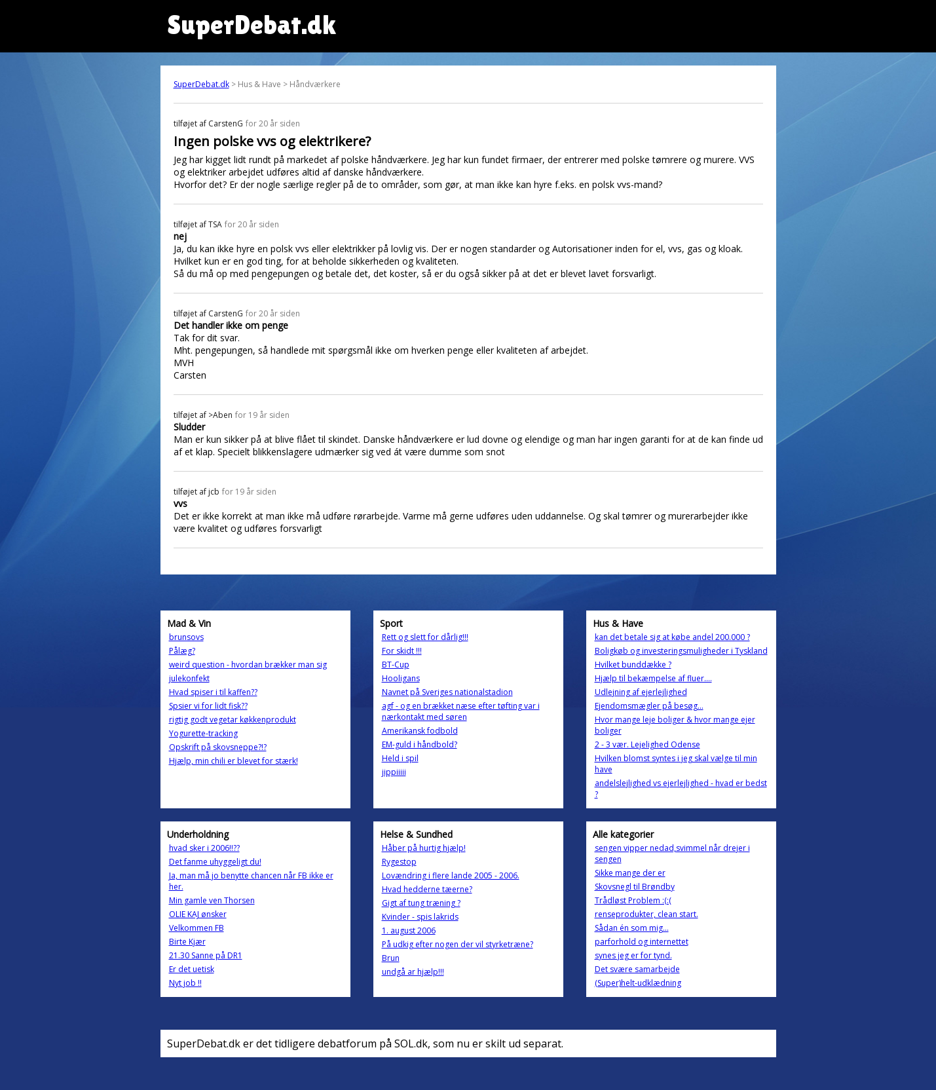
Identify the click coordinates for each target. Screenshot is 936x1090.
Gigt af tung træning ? (421, 903)
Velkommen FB (196, 927)
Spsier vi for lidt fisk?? (208, 705)
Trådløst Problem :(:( (633, 900)
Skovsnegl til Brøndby (635, 886)
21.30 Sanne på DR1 (205, 955)
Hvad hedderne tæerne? (427, 889)
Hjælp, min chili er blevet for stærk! (233, 760)
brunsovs (186, 637)
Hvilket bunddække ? (633, 664)
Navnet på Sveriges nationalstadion (447, 692)
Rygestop (399, 861)
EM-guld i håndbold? (419, 744)
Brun (391, 958)
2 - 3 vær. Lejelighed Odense (647, 744)
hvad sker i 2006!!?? (204, 848)
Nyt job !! (185, 982)
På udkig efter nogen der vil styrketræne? (457, 944)
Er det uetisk (191, 969)
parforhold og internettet (641, 941)
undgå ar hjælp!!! (413, 971)
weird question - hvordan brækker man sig (248, 664)
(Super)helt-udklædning (638, 982)
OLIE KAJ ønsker (198, 914)
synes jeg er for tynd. (633, 955)
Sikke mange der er (630, 872)
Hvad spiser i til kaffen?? (213, 692)
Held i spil (400, 758)
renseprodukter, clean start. (646, 914)
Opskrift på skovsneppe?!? (218, 747)
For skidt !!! (402, 650)
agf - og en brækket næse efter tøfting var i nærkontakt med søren (461, 711)
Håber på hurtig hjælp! (424, 848)
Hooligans (401, 678)
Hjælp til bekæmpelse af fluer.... (653, 678)
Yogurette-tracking (203, 733)
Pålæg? (182, 650)
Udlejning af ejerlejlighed (641, 692)
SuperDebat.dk (201, 84)
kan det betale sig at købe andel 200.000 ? (672, 637)
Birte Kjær (187, 941)
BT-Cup (395, 664)
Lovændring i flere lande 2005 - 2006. (450, 875)
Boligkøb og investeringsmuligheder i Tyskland (681, 650)
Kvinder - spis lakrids (420, 916)
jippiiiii (394, 772)
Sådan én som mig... (632, 927)
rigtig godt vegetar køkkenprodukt (232, 719)
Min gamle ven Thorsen (212, 900)
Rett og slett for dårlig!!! (425, 637)
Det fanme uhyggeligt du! (215, 861)
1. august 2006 (409, 930)
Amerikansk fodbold (420, 730)
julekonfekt (189, 678)
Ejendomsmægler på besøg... (649, 705)
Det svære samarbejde (637, 969)
